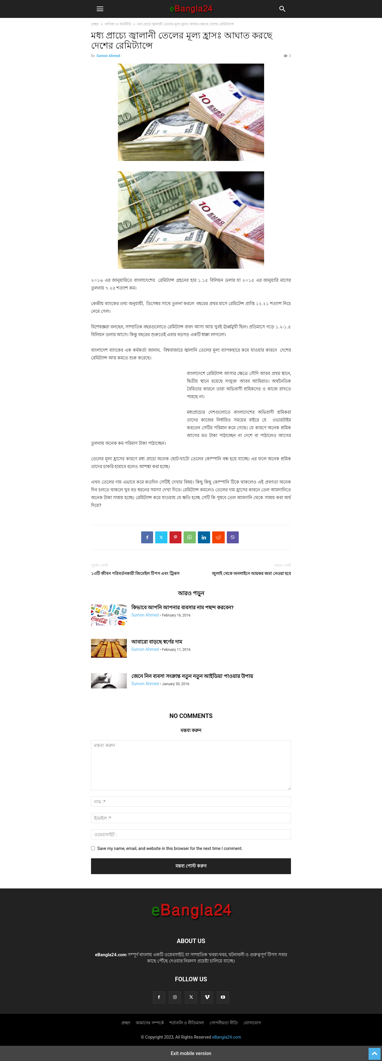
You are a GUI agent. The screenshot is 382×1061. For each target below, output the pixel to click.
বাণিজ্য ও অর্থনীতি (118, 24)
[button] (100, 9)
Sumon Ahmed (108, 56)
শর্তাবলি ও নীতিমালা (187, 1022)
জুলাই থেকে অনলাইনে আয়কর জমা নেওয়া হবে (251, 573)
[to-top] (375, 1051)
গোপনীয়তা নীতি (224, 1022)
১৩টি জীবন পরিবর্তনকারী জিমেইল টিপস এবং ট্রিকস (135, 573)
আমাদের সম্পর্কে (150, 1022)
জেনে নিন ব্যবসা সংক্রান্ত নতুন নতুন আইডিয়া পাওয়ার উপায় (192, 676)
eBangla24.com (111, 954)
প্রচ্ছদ (95, 24)
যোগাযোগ (252, 1022)
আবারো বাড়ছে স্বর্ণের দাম (156, 642)
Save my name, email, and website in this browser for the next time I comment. (170, 848)
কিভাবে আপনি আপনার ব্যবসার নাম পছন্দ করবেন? (182, 608)
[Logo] (191, 922)
